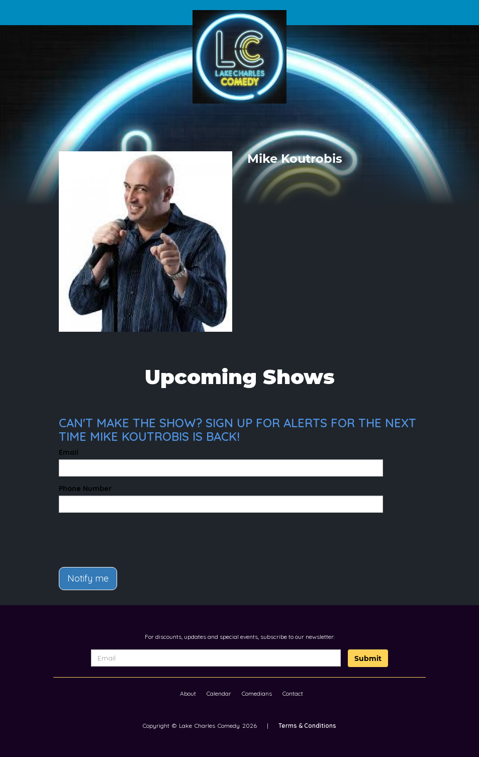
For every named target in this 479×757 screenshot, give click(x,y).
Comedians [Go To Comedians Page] (257, 693)
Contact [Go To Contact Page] (292, 693)
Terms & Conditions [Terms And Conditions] (307, 725)
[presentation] (117, 535)
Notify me (88, 578)
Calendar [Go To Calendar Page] (219, 693)
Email (68, 452)
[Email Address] (216, 658)
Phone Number (85, 488)
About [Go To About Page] (188, 693)
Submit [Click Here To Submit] (367, 658)
